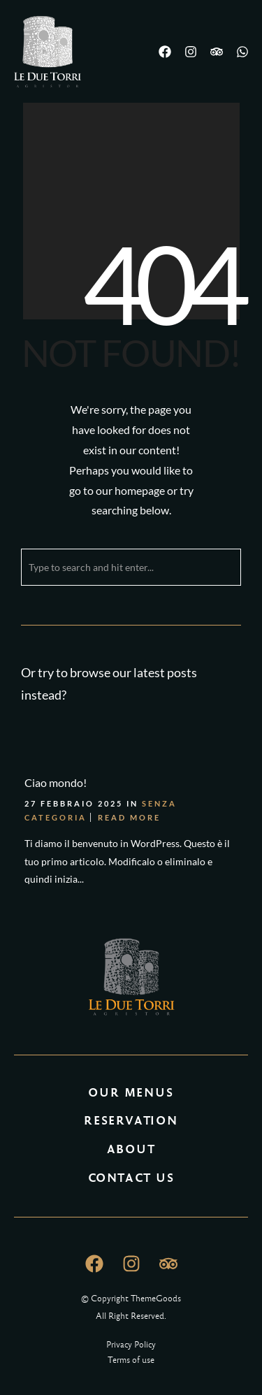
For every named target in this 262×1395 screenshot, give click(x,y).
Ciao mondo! (55, 782)
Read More (129, 817)
